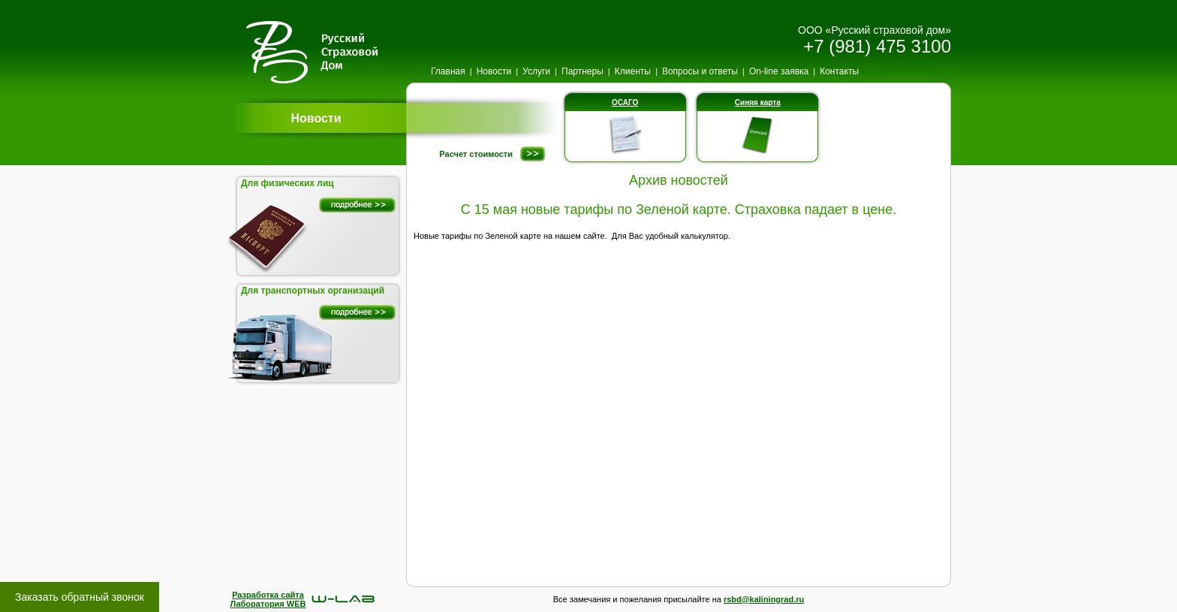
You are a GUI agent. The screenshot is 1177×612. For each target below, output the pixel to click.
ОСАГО (625, 102)
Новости (494, 71)
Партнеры (582, 71)
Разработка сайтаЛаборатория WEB (268, 599)
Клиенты (633, 71)
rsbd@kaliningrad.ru (764, 599)
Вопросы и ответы (700, 71)
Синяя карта (758, 102)
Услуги (536, 71)
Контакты (839, 71)
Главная (448, 71)
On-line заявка (778, 71)
